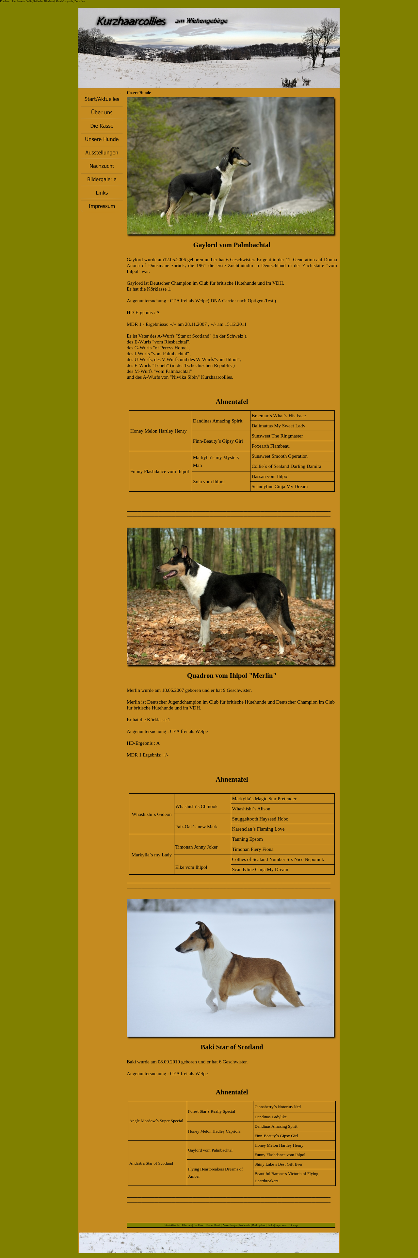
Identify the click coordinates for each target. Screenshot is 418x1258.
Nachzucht (244, 1225)
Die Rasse (198, 1225)
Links (271, 1225)
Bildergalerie (259, 1225)
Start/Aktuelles (172, 1225)
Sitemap (293, 1225)
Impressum (281, 1225)
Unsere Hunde (213, 1225)
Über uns (187, 1225)
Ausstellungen (229, 1225)
